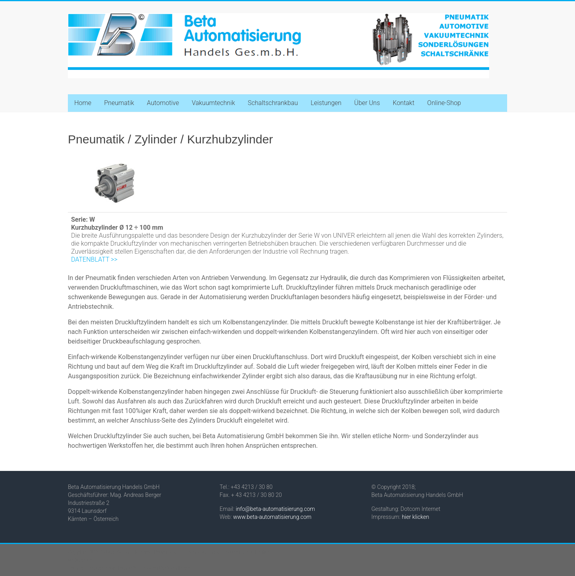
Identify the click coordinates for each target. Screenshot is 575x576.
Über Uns (367, 103)
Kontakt (403, 103)
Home (82, 103)
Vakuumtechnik (213, 103)
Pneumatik (119, 103)
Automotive (163, 103)
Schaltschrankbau (273, 103)
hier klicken (415, 517)
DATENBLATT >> (94, 259)
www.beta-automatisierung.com (272, 517)
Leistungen (326, 103)
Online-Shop (444, 103)
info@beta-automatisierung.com (275, 509)
